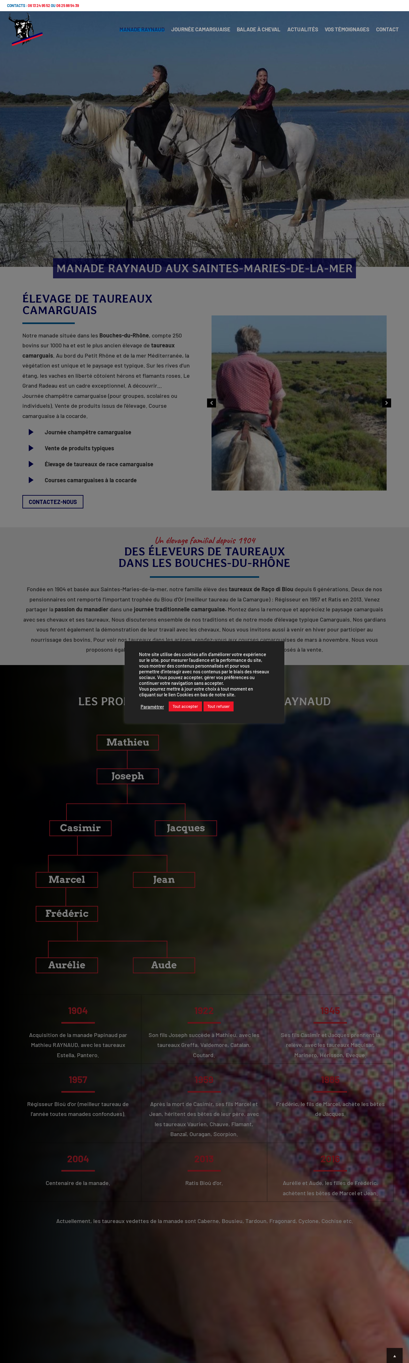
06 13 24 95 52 (39, 5)
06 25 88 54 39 (67, 5)
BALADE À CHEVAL (250, 32)
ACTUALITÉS (296, 32)
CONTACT (386, 32)
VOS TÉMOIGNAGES (343, 32)
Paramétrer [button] (152, 706)
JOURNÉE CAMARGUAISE (190, 32)
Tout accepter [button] (185, 706)
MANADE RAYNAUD (129, 32)
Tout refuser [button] (218, 706)
